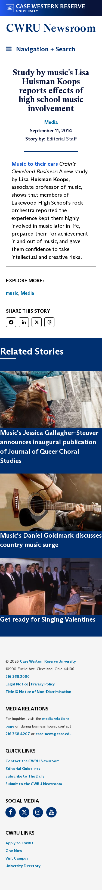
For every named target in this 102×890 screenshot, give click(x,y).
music (12, 293)
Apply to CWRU (19, 843)
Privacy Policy (43, 684)
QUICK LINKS (20, 751)
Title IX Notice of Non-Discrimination (38, 691)
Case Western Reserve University (48, 661)
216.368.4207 (17, 733)
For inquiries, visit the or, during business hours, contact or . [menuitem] (38, 726)
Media (27, 293)
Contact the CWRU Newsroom (32, 761)
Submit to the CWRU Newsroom (33, 783)
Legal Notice (16, 684)
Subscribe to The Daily (24, 776)
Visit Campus (16, 858)
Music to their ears (34, 164)
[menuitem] (51, 761)
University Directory (23, 865)
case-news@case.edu (54, 733)
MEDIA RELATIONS (26, 709)
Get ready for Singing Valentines (47, 619)
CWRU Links (20, 833)
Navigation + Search (38, 50)
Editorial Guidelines (22, 768)
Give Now (13, 850)
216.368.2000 (17, 676)
